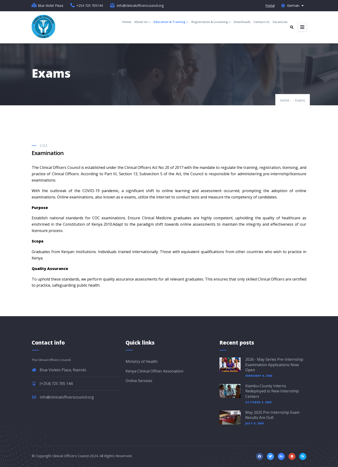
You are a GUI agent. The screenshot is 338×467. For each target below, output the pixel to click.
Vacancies (280, 22)
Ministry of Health (141, 361)
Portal (270, 5)
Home (126, 22)
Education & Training (171, 22)
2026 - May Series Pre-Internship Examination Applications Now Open (274, 364)
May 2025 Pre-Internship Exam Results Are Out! (272, 415)
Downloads (242, 22)
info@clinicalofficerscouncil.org (63, 397)
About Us (142, 22)
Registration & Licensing (211, 22)
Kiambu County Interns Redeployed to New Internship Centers (272, 391)
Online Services (139, 380)
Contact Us (261, 22)
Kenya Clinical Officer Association (154, 371)
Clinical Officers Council (70, 455)
